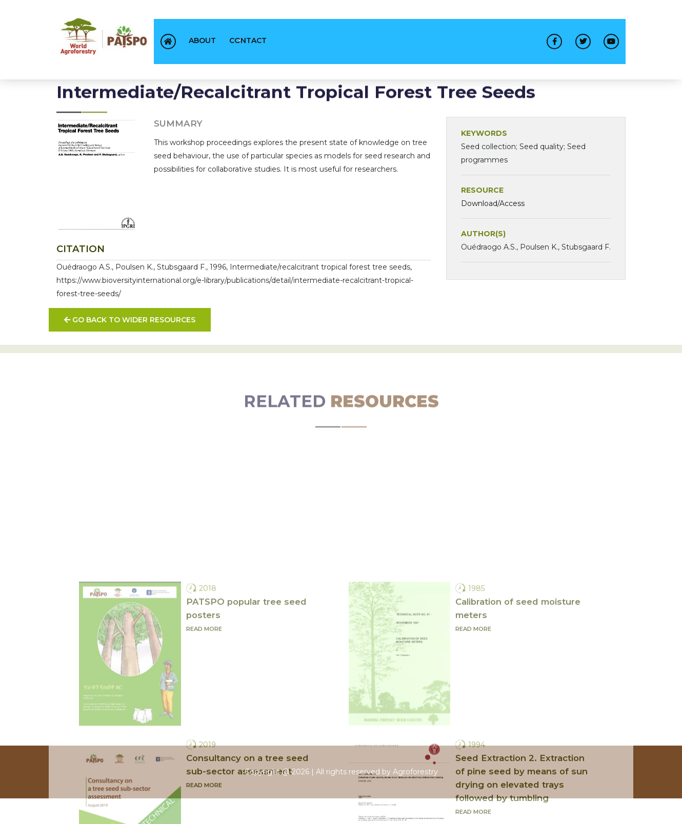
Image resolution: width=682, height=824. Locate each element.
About (202, 40)
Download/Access (493, 219)
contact (248, 40)
